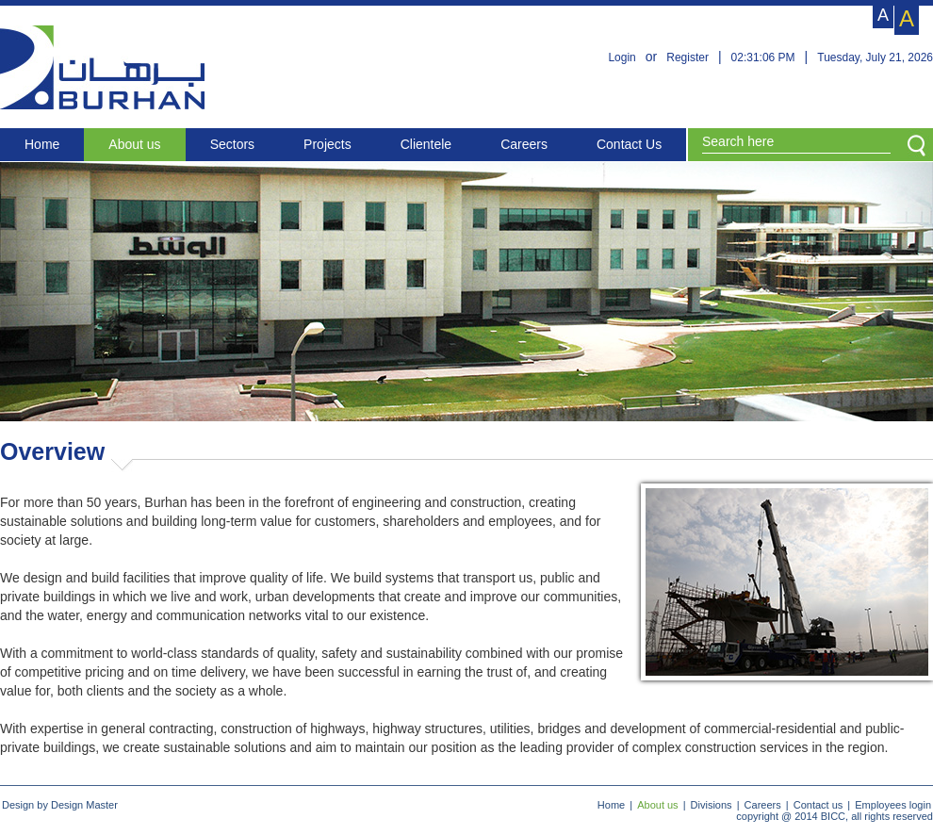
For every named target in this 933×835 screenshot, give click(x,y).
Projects (327, 144)
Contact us (818, 804)
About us (134, 144)
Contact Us (629, 144)
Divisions (711, 804)
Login (621, 57)
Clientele (426, 144)
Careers (524, 144)
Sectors (232, 144)
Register (687, 57)
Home (42, 144)
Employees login (893, 804)
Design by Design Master (60, 804)
